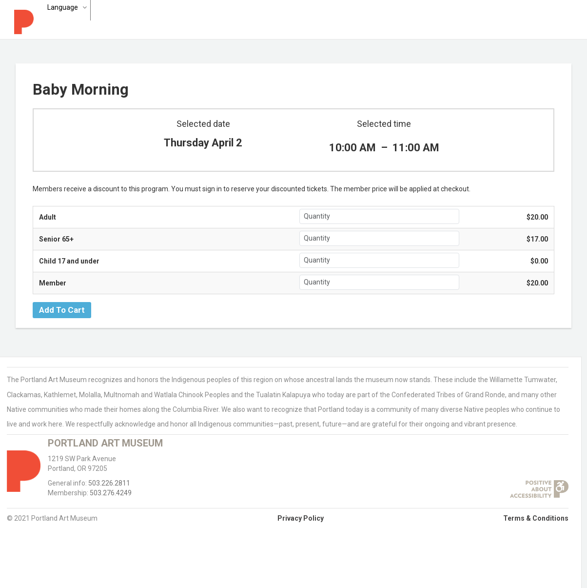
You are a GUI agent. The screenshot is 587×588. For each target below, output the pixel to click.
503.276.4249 (111, 493)
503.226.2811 (109, 483)
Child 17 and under (69, 261)
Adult (47, 217)
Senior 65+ (56, 239)
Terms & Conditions (535, 518)
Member (52, 283)
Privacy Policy (300, 518)
